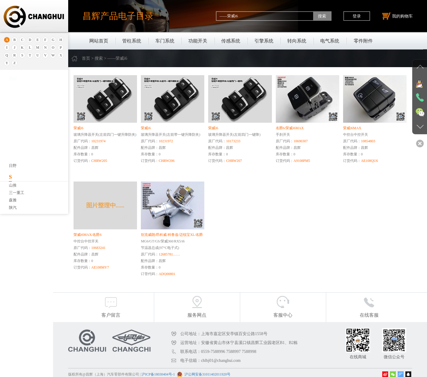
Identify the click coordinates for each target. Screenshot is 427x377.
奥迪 (13, 85)
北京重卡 (16, 209)
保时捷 (14, 127)
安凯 (13, 93)
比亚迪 (14, 194)
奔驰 (13, 179)
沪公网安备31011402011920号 (222, 370)
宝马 (13, 157)
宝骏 (13, 149)
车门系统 (164, 40)
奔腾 (13, 172)
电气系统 (329, 40)
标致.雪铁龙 (19, 201)
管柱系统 (131, 40)
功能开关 (197, 40)
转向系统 (296, 40)
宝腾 (13, 164)
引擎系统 (263, 40)
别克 (13, 134)
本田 (13, 142)
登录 (357, 16)
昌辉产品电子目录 (118, 16)
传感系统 (230, 40)
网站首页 (98, 40)
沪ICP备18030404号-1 (172, 370)
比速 (13, 186)
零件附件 (363, 40)
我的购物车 (397, 16)
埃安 (13, 100)
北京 (13, 120)
